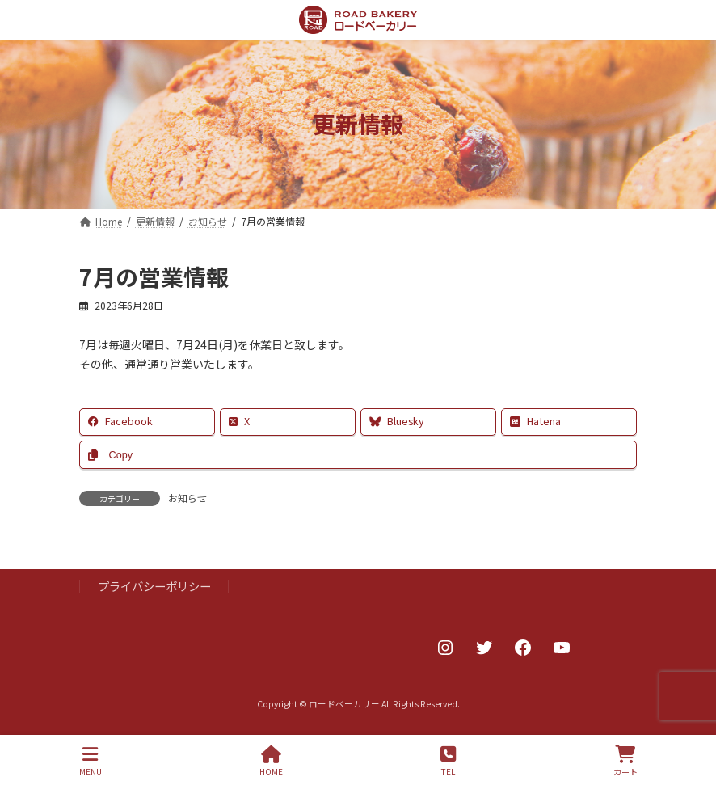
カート (625, 761)
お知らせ (187, 497)
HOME (271, 761)
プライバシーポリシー (154, 586)
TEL (448, 761)
